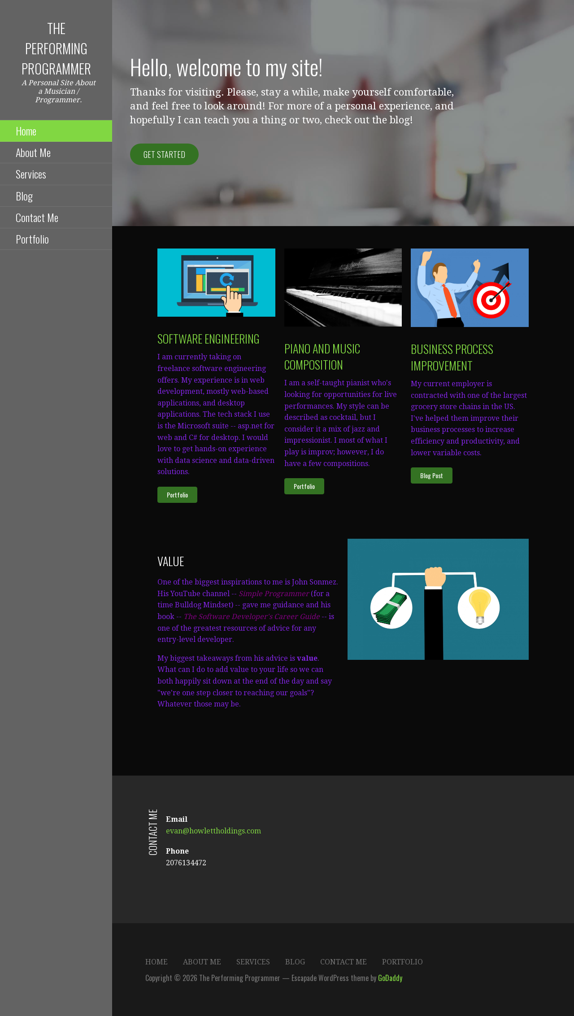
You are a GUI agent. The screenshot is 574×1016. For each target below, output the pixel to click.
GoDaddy (390, 977)
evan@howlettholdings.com (213, 831)
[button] (177, 495)
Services (31, 174)
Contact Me (37, 217)
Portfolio (32, 239)
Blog (24, 196)
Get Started (164, 154)
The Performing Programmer (56, 48)
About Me (33, 152)
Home (26, 130)
